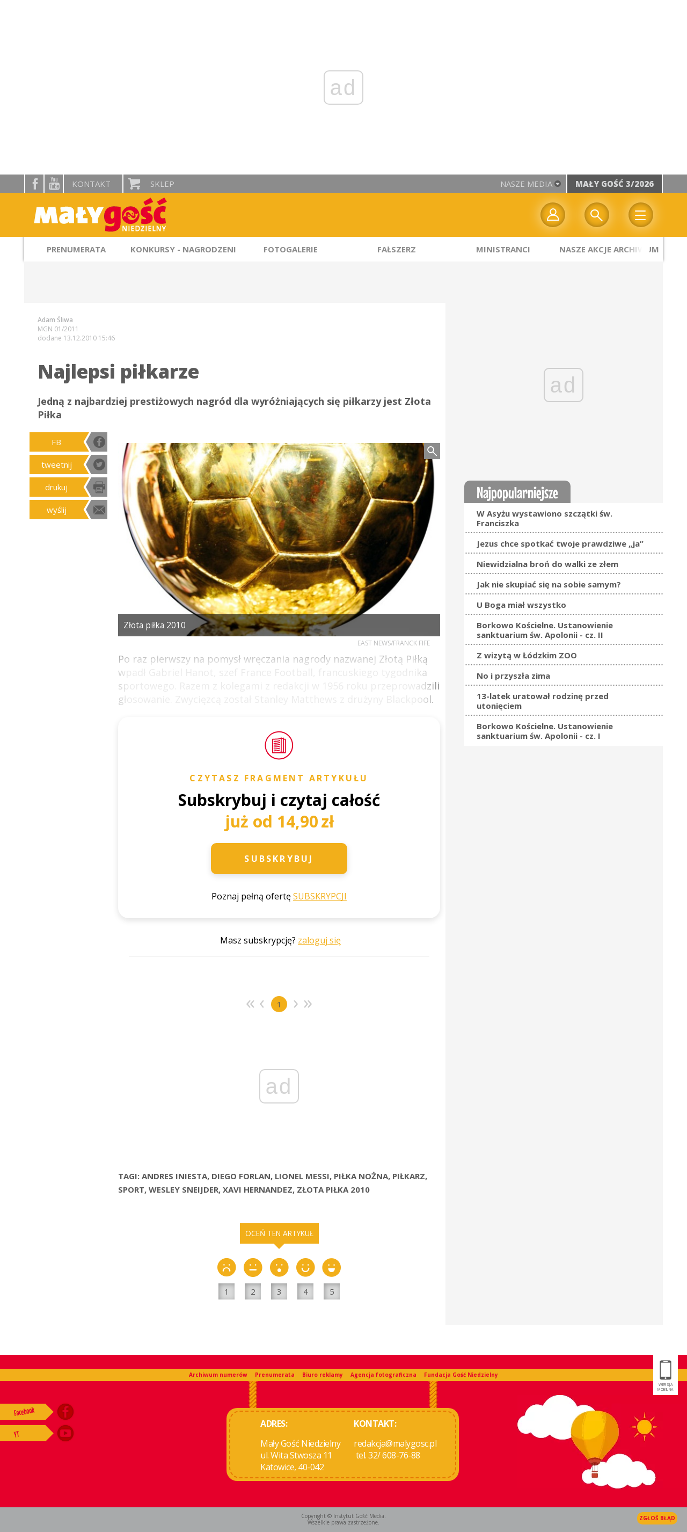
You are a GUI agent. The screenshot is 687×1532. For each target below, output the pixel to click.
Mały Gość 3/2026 (614, 183)
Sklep (162, 183)
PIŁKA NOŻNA (361, 1176)
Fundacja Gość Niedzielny (461, 1374)
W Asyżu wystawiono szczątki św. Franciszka (544, 518)
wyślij (57, 509)
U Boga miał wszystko (521, 604)
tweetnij (56, 464)
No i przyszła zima (513, 675)
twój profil (552, 214)
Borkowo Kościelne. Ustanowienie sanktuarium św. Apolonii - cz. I (545, 730)
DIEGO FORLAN (241, 1176)
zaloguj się (319, 940)
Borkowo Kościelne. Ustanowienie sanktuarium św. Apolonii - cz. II (545, 630)
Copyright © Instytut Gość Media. (343, 1516)
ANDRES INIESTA (174, 1176)
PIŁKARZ (408, 1176)
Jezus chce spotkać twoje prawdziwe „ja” (560, 543)
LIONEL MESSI (302, 1176)
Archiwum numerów (218, 1374)
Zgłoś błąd (657, 1518)
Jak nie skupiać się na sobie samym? (549, 584)
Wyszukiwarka (596, 214)
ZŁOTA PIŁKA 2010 (333, 1189)
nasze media (526, 183)
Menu (640, 214)
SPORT (131, 1189)
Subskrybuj (278, 859)
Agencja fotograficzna (383, 1374)
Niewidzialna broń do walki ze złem (547, 564)
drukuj (56, 487)
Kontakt (91, 183)
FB (56, 442)
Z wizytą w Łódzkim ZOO (527, 655)
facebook (34, 184)
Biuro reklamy (322, 1374)
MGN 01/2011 (58, 328)
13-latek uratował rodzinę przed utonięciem (543, 700)
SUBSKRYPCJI (320, 896)
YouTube (54, 184)
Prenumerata (275, 1374)
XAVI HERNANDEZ (258, 1189)
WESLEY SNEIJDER (183, 1189)
